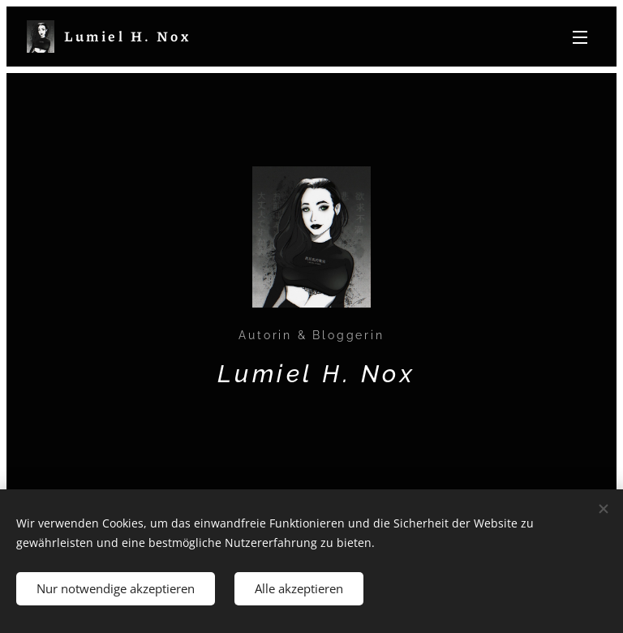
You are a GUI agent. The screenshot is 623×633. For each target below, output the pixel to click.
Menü (580, 37)
